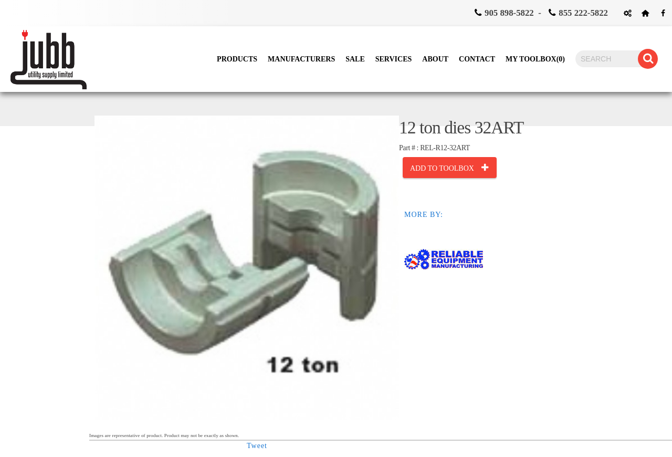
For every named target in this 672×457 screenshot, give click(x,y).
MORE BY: (423, 215)
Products (237, 59)
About (435, 59)
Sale (355, 59)
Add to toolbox (442, 168)
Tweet (257, 446)
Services (393, 59)
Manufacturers (301, 59)
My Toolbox (535, 59)
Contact (477, 59)
